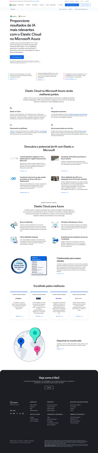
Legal (48, 417)
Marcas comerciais (13, 440)
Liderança (32, 406)
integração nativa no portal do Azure (78, 114)
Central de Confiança (52, 419)
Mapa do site (31, 440)
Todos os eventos (74, 423)
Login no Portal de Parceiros (81, 9)
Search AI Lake (82, 131)
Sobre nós (67, 1)
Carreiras (32, 417)
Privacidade (49, 421)
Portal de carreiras (34, 419)
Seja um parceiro (63, 9)
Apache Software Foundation (49, 445)
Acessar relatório (35, 1)
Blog (31, 408)
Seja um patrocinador (75, 421)
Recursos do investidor (75, 404)
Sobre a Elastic (33, 404)
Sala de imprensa (34, 410)
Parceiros (72, 1)
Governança (73, 406)
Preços (47, 4)
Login (87, 1)
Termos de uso (20, 440)
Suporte (76, 1)
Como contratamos (34, 421)
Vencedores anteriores (75, 417)
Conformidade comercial (52, 423)
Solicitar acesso (50, 408)
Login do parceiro (51, 406)
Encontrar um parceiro (52, 404)
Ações (71, 410)
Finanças (72, 408)
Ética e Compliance (51, 424)
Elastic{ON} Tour (74, 419)
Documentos (53, 4)
